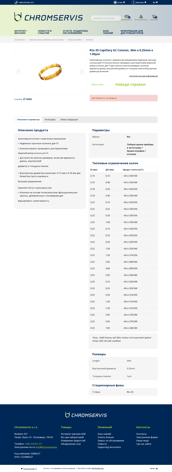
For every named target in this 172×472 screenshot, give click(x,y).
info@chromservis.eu (46, 447)
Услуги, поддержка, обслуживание (75, 31)
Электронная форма (147, 437)
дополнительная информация (143, 76)
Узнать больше (106, 437)
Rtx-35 (130, 391)
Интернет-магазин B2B (73, 433)
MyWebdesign (98, 468)
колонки (89, 39)
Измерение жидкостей (73, 440)
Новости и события (45, 31)
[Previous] (18, 72)
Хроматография (75, 39)
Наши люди (142, 440)
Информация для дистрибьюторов (132, 31)
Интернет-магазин (20, 31)
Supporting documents (109, 447)
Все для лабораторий (72, 437)
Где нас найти (143, 443)
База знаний (108, 31)
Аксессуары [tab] (50, 119)
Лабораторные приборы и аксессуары (46, 39)
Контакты (141, 433)
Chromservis (19, 39)
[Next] (82, 72)
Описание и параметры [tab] (28, 119)
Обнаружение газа (71, 443)
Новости (102, 443)
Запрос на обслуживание (111, 440)
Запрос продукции (69, 119)
